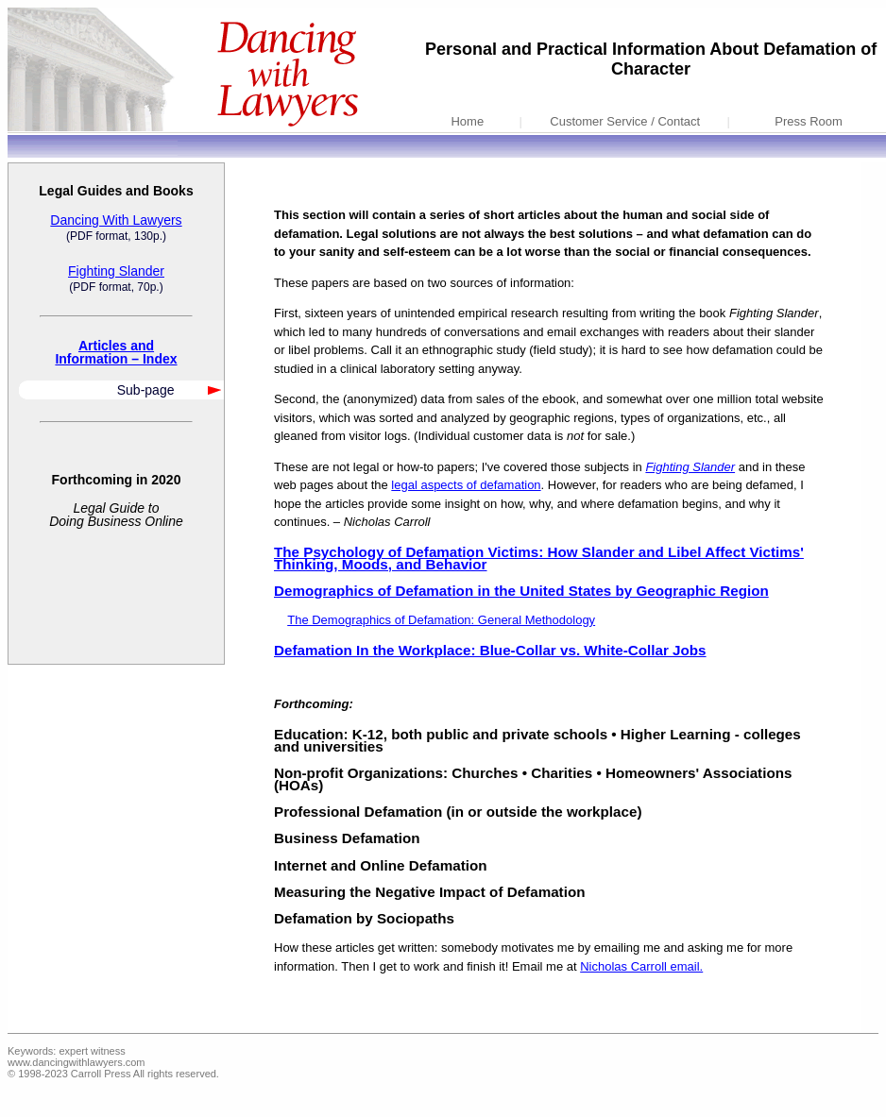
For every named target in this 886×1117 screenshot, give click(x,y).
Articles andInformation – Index (116, 352)
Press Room (809, 121)
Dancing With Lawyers (115, 220)
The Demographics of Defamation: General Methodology (441, 620)
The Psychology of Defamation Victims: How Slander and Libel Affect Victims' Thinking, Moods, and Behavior (539, 558)
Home (467, 121)
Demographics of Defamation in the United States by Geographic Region (521, 591)
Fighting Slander (116, 271)
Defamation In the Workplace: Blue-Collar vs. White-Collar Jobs (490, 650)
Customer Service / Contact (625, 121)
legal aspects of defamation (465, 485)
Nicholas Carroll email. (641, 966)
